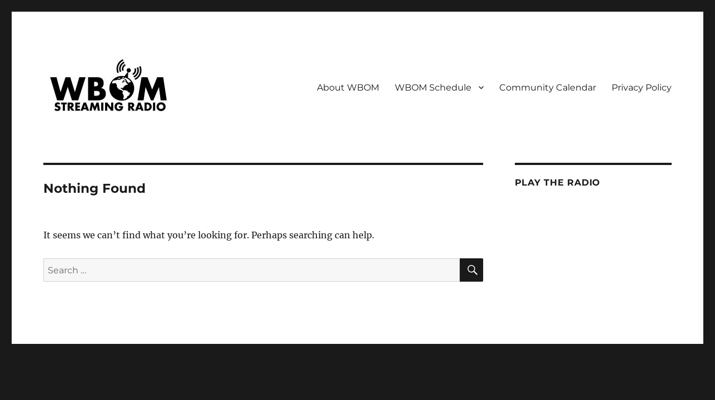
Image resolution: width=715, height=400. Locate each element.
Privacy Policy (642, 87)
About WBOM (348, 87)
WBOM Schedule (433, 87)
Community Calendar (547, 87)
